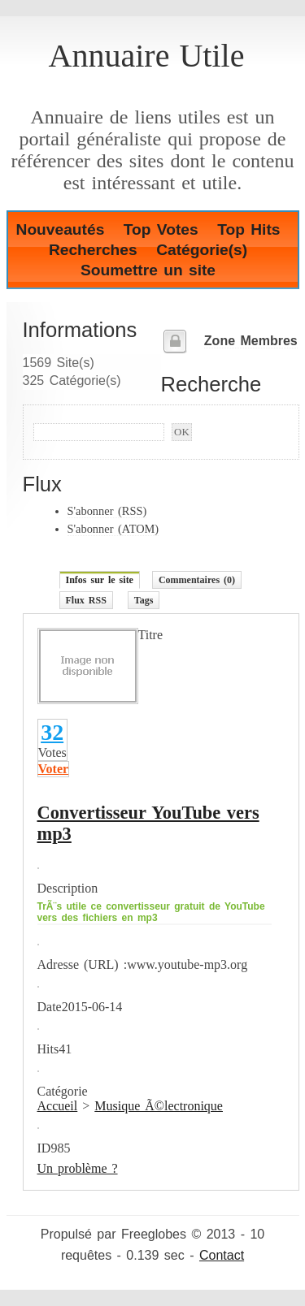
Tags (144, 600)
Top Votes (161, 229)
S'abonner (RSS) (107, 510)
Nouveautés (60, 229)
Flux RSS (86, 600)
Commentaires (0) (197, 580)
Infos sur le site (99, 580)
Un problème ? (77, 1168)
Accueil (57, 1106)
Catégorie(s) (201, 249)
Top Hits (248, 229)
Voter (53, 769)
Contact (221, 1255)
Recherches (93, 249)
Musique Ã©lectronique (158, 1106)
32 (52, 732)
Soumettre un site (148, 270)
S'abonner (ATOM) (113, 528)
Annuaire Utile (147, 55)
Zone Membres (251, 341)
